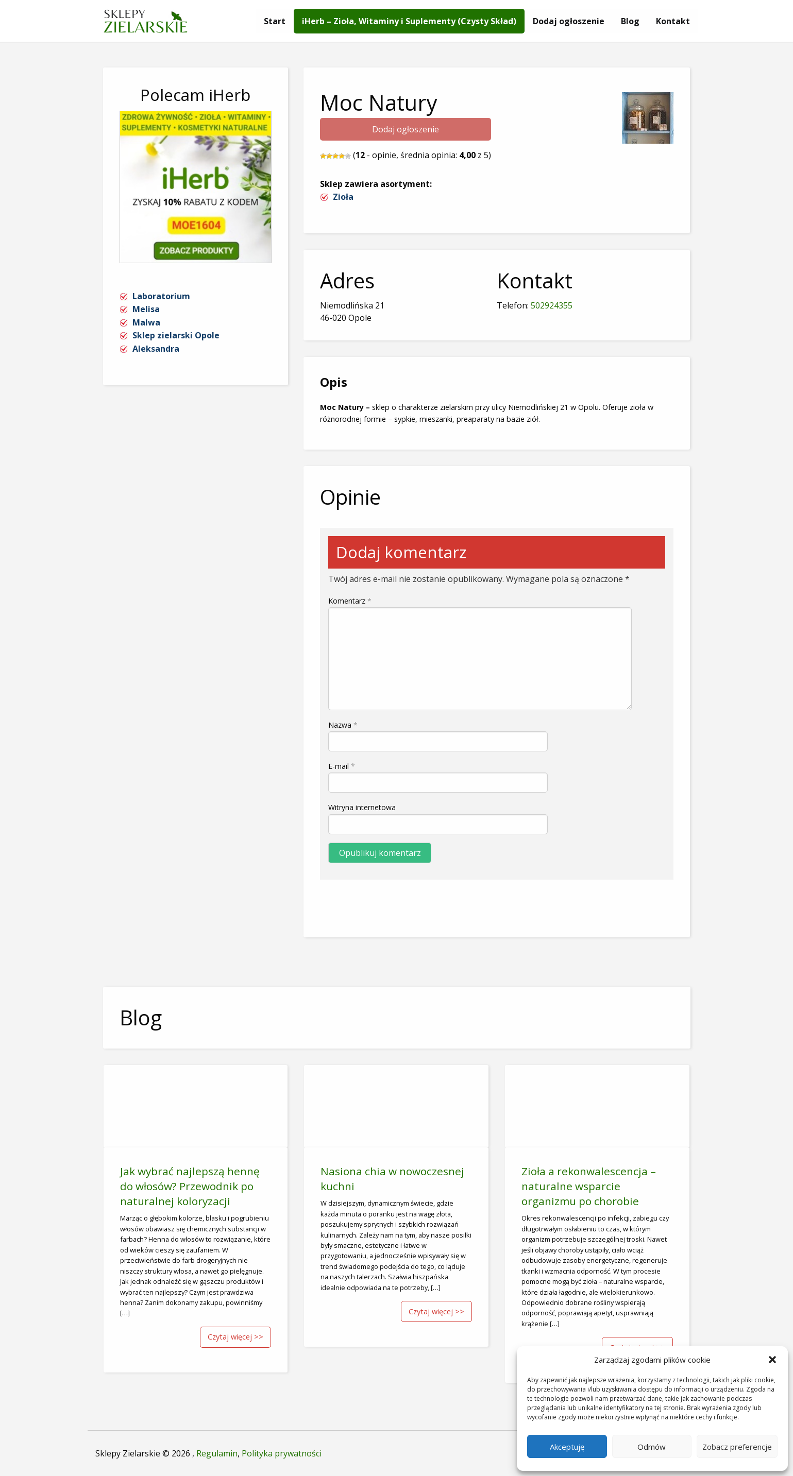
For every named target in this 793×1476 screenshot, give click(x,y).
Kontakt (673, 21)
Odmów (651, 1446)
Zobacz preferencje (737, 1446)
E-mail (341, 766)
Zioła (343, 196)
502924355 (551, 305)
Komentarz (350, 601)
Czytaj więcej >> (235, 1337)
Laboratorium (161, 296)
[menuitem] (275, 21)
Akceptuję (567, 1446)
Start (274, 21)
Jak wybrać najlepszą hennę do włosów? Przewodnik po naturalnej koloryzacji (190, 1186)
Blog (630, 21)
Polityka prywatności (282, 1453)
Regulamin (217, 1453)
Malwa (146, 322)
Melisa (146, 309)
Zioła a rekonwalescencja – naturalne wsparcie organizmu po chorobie (588, 1186)
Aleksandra (155, 348)
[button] (772, 1359)
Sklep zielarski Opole (176, 335)
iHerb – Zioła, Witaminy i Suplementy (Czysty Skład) (409, 21)
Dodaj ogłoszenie (568, 21)
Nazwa (343, 725)
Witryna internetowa (362, 807)
